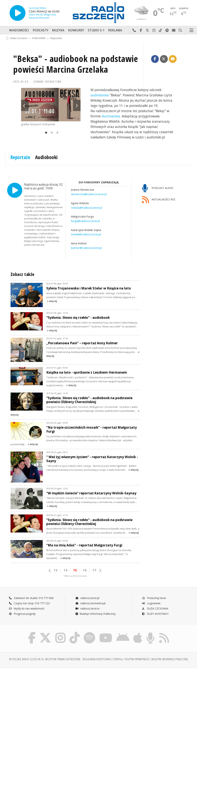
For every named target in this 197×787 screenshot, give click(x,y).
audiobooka (100, 95)
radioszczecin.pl (87, 598)
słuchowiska (111, 116)
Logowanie (151, 603)
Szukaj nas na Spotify (167, 30)
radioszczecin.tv (87, 608)
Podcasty (40, 30)
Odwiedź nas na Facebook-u (141, 30)
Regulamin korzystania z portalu (103, 659)
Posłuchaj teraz (154, 598)
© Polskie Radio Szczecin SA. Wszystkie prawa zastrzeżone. (45, 659)
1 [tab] (45, 133)
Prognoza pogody (22, 614)
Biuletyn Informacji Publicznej (95, 614)
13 (56, 570)
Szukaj (180, 30)
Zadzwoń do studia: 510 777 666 (31, 598)
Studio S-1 (96, 30)
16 (85, 570)
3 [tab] (56, 133)
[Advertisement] (51, 699)
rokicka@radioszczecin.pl (86, 207)
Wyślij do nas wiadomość (173, 30)
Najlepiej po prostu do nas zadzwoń (134, 30)
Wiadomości (19, 30)
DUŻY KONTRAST (155, 614)
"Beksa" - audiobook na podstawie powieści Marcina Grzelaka (75, 64)
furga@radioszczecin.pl (85, 221)
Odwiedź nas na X (147, 30)
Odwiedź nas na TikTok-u (160, 30)
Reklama (115, 30)
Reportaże (56, 38)
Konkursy (76, 30)
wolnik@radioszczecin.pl (86, 234)
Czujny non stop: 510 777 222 (29, 603)
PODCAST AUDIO (157, 188)
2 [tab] (51, 133)
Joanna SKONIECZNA (48, 82)
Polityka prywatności (137, 659)
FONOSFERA (39, 38)
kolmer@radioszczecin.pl (86, 248)
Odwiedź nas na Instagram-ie (154, 30)
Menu (191, 30)
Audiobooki (46, 157)
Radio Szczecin (16, 38)
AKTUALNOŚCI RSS (158, 199)
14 (65, 570)
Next (77, 105)
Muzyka (58, 30)
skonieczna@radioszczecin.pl (89, 194)
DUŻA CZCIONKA (155, 608)
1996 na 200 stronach (75, 576)
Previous (25, 105)
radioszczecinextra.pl (90, 603)
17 (94, 570)
